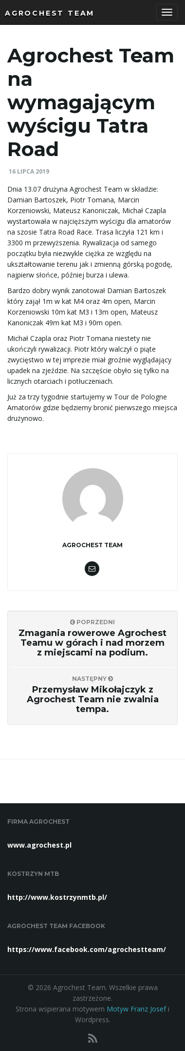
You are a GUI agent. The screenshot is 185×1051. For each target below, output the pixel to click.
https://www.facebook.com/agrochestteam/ (86, 949)
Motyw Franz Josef (136, 1008)
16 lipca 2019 (29, 171)
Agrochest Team (49, 13)
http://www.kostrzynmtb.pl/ (57, 897)
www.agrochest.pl (39, 845)
